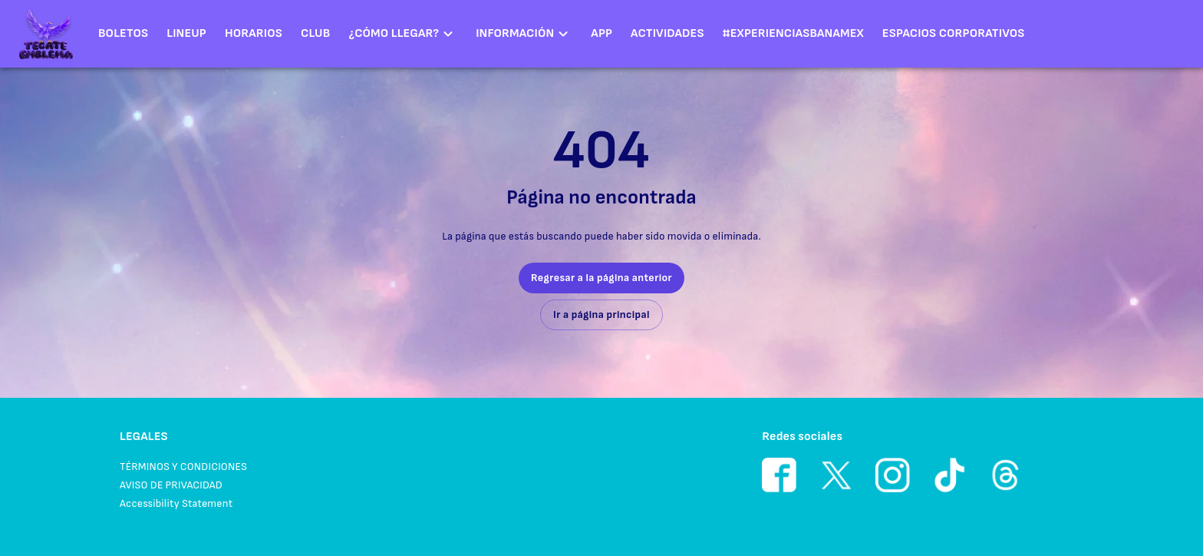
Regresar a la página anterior (601, 277)
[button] (402, 34)
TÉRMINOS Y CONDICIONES (183, 466)
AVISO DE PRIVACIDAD (171, 484)
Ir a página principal (601, 314)
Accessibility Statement (176, 503)
